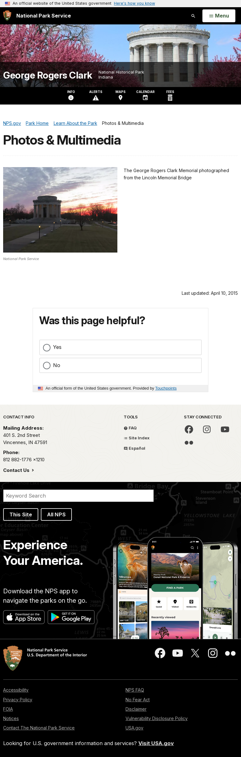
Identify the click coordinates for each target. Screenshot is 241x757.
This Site (20, 514)
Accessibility (16, 690)
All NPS (56, 514)
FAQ (130, 427)
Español (134, 448)
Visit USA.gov (156, 743)
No (56, 365)
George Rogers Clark (47, 75)
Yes (57, 347)
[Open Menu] (218, 16)
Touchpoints (166, 388)
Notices (11, 718)
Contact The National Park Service (39, 727)
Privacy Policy (17, 699)
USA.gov (134, 727)
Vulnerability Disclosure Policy (157, 718)
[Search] (78, 495)
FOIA (8, 709)
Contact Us (17, 470)
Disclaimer (136, 709)
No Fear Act (138, 699)
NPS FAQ (135, 690)
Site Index (137, 437)
